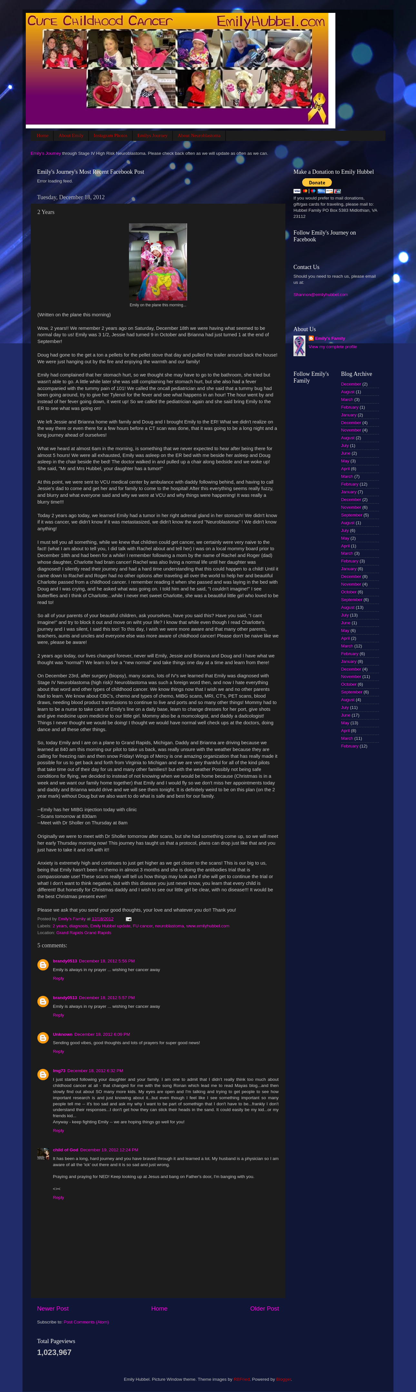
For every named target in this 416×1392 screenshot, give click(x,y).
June (346, 453)
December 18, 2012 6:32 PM (95, 1070)
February (350, 407)
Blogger (283, 1379)
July (345, 445)
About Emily (71, 135)
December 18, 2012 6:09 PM (102, 1034)
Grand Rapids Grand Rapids (83, 932)
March (347, 399)
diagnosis (78, 925)
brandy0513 (65, 961)
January (349, 415)
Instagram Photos (110, 135)
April (345, 468)
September (351, 515)
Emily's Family (330, 338)
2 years (60, 925)
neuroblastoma (169, 925)
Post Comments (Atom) (86, 1322)
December (351, 384)
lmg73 (59, 1070)
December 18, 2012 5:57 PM (107, 997)
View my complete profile (333, 346)
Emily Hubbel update (110, 925)
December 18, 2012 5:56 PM (107, 961)
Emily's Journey (46, 153)
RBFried (241, 1379)
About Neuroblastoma (199, 135)
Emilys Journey (152, 135)
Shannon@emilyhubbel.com (320, 294)
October (349, 591)
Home (43, 135)
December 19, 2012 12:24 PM (109, 1149)
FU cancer (143, 925)
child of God (65, 1149)
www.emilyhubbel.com (208, 925)
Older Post (264, 1308)
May (345, 461)
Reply (58, 978)
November (351, 430)
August (348, 391)
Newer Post (53, 1308)
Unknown (63, 1034)
